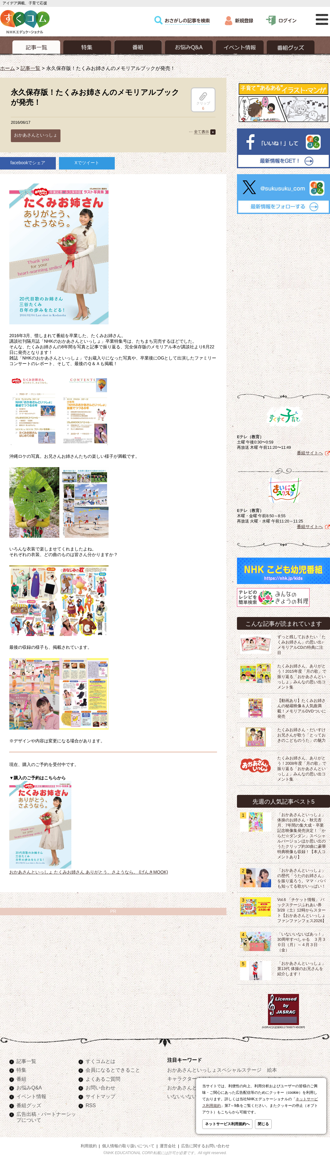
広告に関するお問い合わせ (205, 1146)
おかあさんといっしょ (35, 134)
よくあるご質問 (103, 1079)
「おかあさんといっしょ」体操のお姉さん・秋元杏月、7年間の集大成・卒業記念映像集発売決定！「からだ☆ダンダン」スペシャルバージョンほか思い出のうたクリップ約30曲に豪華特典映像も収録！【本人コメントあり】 (301, 836)
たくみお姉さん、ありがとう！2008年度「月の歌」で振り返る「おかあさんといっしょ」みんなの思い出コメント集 (301, 769)
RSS (91, 1105)
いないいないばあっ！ (192, 1096)
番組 (21, 1079)
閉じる (263, 1124)
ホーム (7, 68)
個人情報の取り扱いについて (128, 1146)
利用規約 (89, 1146)
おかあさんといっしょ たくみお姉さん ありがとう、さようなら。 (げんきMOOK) (88, 872)
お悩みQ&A (29, 1087)
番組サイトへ (310, 452)
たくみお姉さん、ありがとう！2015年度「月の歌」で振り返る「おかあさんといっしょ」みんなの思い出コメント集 (301, 676)
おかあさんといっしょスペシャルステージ (214, 1070)
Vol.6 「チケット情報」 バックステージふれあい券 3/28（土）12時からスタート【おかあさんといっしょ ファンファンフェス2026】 (301, 910)
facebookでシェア (28, 162)
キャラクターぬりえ (189, 1078)
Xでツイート (86, 162)
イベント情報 (31, 1096)
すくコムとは (100, 1061)
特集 (21, 1070)
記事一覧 (30, 68)
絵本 (272, 1070)
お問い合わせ (100, 1087)
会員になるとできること (113, 1070)
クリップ (203, 98)
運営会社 (168, 1146)
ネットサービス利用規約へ (227, 1124)
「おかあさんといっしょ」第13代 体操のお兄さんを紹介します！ (301, 968)
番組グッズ (28, 1105)
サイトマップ (100, 1096)
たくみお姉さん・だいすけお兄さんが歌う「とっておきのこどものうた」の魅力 (301, 735)
